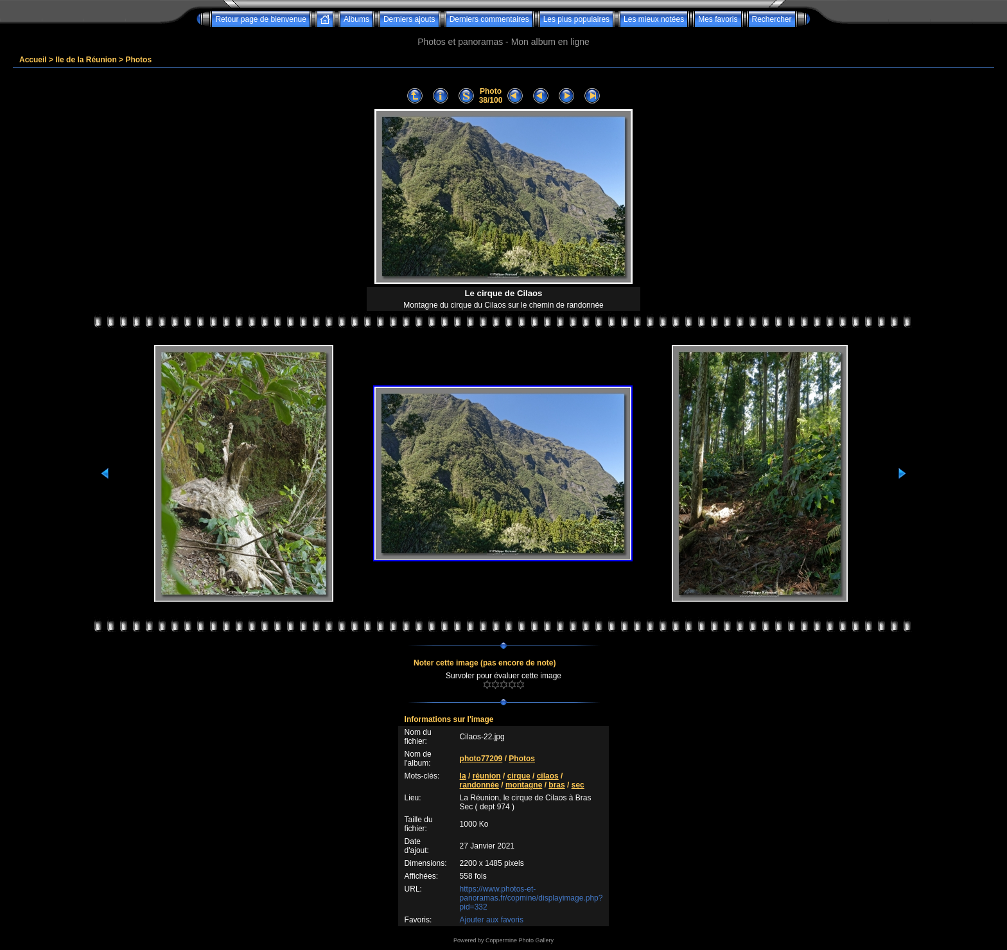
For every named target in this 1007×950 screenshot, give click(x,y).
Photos (138, 59)
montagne (523, 784)
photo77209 (481, 758)
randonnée (479, 784)
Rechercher (772, 19)
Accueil (33, 59)
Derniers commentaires (489, 19)
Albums (356, 19)
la (463, 775)
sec (578, 784)
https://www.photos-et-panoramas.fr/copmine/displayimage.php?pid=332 (531, 897)
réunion (487, 775)
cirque (518, 775)
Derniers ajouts (409, 19)
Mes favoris (717, 19)
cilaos (548, 775)
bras (556, 784)
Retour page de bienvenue (260, 19)
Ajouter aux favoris (491, 919)
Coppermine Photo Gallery (520, 940)
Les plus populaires (576, 19)
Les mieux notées (654, 19)
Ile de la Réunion (85, 59)
